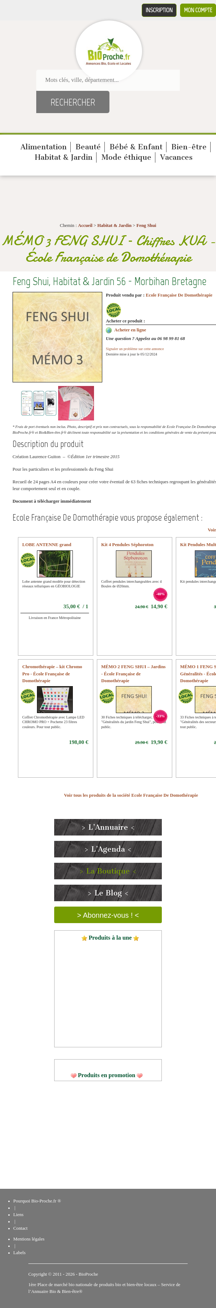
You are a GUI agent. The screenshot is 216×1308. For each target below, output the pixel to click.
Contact (20, 1228)
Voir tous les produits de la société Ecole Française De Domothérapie (131, 795)
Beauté (88, 147)
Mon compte (198, 10)
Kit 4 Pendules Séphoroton (127, 544)
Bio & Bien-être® (66, 1291)
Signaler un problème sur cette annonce (135, 349)
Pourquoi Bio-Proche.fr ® (37, 1201)
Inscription (159, 10)
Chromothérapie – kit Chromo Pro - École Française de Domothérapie (52, 673)
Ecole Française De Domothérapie (179, 295)
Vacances (176, 157)
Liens (18, 1214)
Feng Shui (146, 225)
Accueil (85, 225)
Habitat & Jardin (64, 157)
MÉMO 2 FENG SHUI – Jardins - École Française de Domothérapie (133, 673)
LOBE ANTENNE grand (46, 544)
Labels (19, 1252)
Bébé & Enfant (136, 147)
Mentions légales (28, 1239)
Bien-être (189, 147)
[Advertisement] (108, 1137)
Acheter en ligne (130, 329)
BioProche (88, 1274)
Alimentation (43, 147)
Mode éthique (126, 157)
